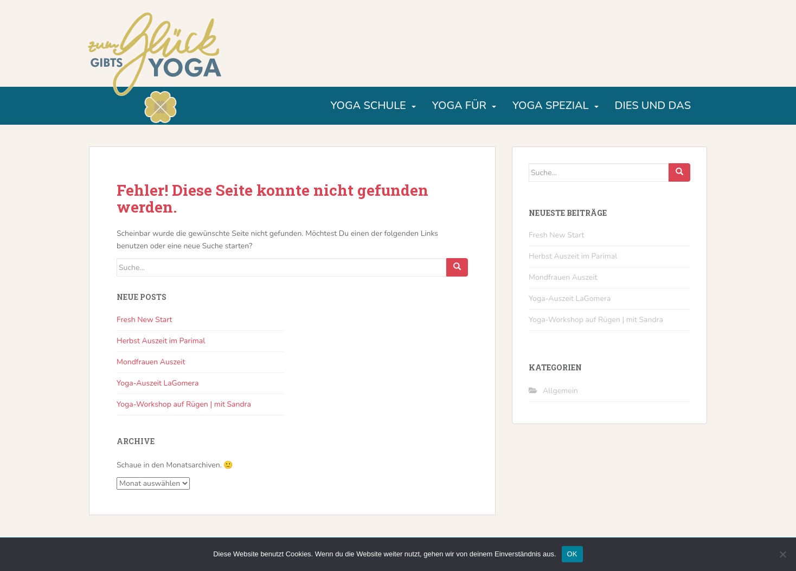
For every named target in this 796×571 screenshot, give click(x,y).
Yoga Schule (368, 105)
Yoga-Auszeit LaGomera (157, 383)
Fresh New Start (144, 320)
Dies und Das (653, 105)
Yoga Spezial (550, 105)
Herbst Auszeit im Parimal (161, 341)
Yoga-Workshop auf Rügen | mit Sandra (184, 404)
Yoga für (459, 105)
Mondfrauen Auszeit (151, 362)
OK (572, 554)
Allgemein (560, 391)
